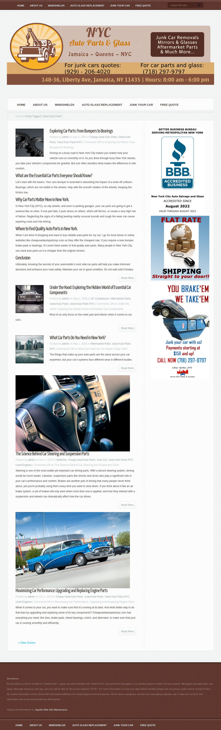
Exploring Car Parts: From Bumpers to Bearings (81, 131)
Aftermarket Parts (120, 298)
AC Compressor (100, 298)
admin (65, 137)
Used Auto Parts (59, 303)
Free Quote (143, 5)
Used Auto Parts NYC (69, 142)
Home (20, 5)
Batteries (62, 459)
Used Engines (24, 465)
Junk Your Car (120, 5)
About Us (36, 5)
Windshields (56, 5)
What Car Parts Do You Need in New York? (78, 337)
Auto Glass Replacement (87, 5)
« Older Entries (26, 642)
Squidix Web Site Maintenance (51, 709)
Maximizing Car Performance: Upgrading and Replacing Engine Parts (61, 590)
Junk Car (102, 459)
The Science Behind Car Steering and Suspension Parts (52, 453)
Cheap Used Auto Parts (103, 137)
